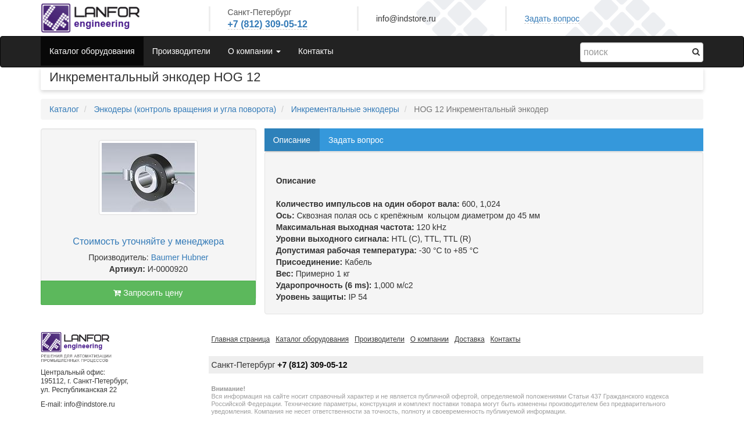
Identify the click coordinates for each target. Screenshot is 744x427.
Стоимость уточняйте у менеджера (148, 241)
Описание (291, 140)
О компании (429, 339)
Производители (181, 51)
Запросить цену (148, 292)
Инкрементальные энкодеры (345, 109)
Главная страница (241, 339)
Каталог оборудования (92, 51)
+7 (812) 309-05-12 (267, 24)
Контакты (315, 51)
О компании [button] (254, 51)
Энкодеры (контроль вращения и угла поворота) (185, 109)
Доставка (470, 339)
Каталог (64, 109)
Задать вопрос (552, 18)
